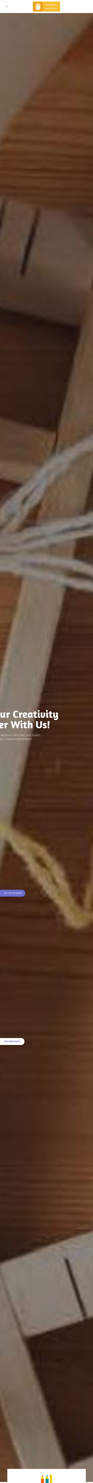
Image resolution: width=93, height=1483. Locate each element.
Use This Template (13, 893)
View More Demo (12, 1041)
